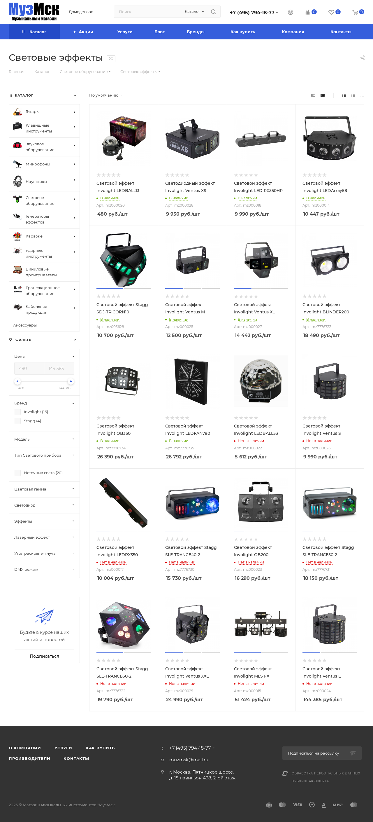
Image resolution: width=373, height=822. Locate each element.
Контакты (76, 758)
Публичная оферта (310, 781)
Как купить (100, 748)
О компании (25, 748)
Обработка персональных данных (326, 773)
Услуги (63, 748)
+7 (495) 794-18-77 (252, 12)
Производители (29, 758)
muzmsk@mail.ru (188, 759)
